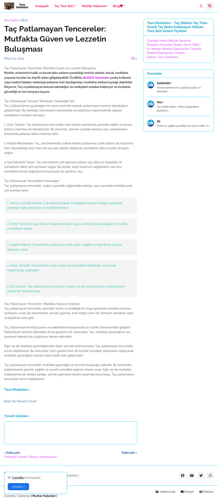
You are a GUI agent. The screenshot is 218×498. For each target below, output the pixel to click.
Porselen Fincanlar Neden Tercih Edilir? (174, 44)
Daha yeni (13, 452)
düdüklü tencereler (96, 77)
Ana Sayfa (11, 20)
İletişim (187, 491)
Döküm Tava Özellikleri (162, 57)
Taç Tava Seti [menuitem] (64, 6)
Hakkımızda (165, 491)
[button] (201, 6)
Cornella (10, 496)
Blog (24, 20)
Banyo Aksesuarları (43, 457)
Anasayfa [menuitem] (41, 6)
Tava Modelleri (67, 475)
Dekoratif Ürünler (16, 457)
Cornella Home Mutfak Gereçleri (169, 40)
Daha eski (128, 452)
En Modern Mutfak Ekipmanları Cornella (174, 49)
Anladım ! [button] (18, 486)
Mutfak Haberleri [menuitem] (94, 6)
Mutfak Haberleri (44, 496)
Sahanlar (24, 496)
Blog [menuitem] (118, 6)
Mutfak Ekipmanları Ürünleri (166, 53)
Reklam (206, 491)
